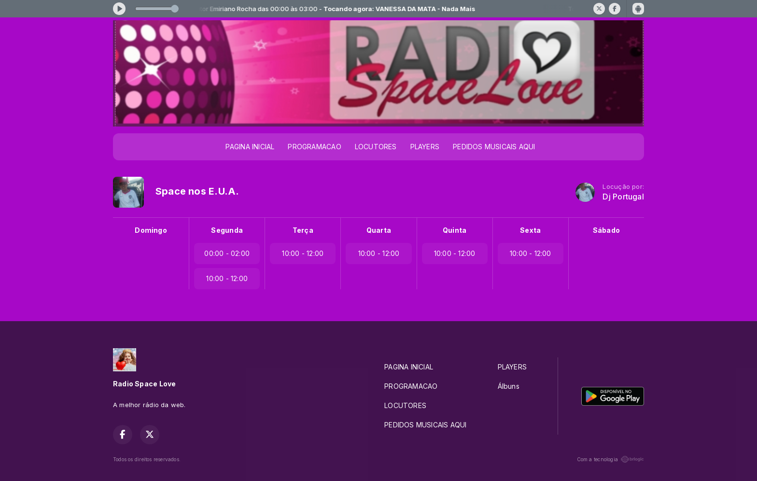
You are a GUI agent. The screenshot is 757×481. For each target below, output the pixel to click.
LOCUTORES (376, 146)
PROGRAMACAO (314, 146)
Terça (303, 230)
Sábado (606, 230)
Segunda (226, 230)
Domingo (151, 230)
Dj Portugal (623, 196)
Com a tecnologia (610, 459)
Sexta (530, 230)
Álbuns (508, 386)
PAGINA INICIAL (249, 146)
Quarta (378, 230)
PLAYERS (424, 146)
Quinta (454, 230)
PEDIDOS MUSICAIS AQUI (494, 146)
